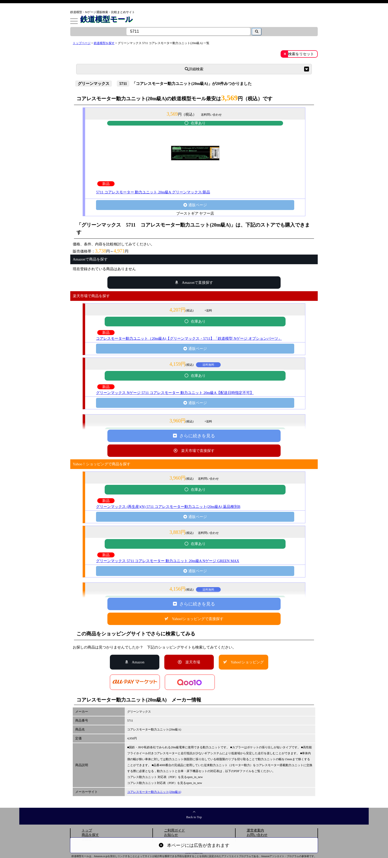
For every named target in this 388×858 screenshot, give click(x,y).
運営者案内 (255, 830)
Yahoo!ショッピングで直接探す (197, 619)
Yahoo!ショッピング (247, 662)
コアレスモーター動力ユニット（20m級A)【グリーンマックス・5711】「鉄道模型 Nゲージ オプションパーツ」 (189, 338)
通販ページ (197, 205)
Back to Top (194, 817)
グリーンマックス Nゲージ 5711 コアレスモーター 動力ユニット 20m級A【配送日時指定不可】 (175, 393)
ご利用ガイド (174, 830)
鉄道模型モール (106, 18)
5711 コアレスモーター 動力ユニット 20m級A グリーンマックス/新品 (153, 192)
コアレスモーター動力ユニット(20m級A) (154, 792)
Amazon (138, 662)
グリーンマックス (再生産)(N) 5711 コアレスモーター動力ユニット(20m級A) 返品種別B (168, 507)
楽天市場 (192, 662)
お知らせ (171, 835)
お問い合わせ (257, 835)
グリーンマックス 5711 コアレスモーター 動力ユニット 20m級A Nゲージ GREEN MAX (167, 561)
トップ (87, 830)
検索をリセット (301, 54)
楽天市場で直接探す (198, 451)
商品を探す (90, 835)
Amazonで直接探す (197, 283)
